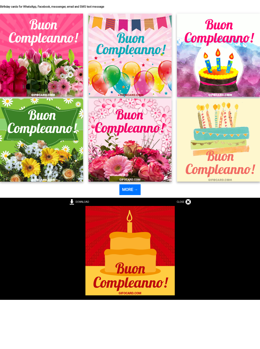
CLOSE (181, 201)
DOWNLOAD (82, 201)
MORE (130, 189)
